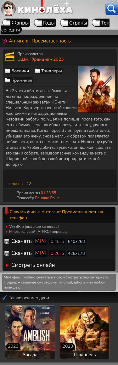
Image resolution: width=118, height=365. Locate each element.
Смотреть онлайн (33, 265)
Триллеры (51, 71)
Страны (78, 23)
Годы (49, 23)
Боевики (20, 71)
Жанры (20, 23)
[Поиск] (111, 9)
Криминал (21, 80)
